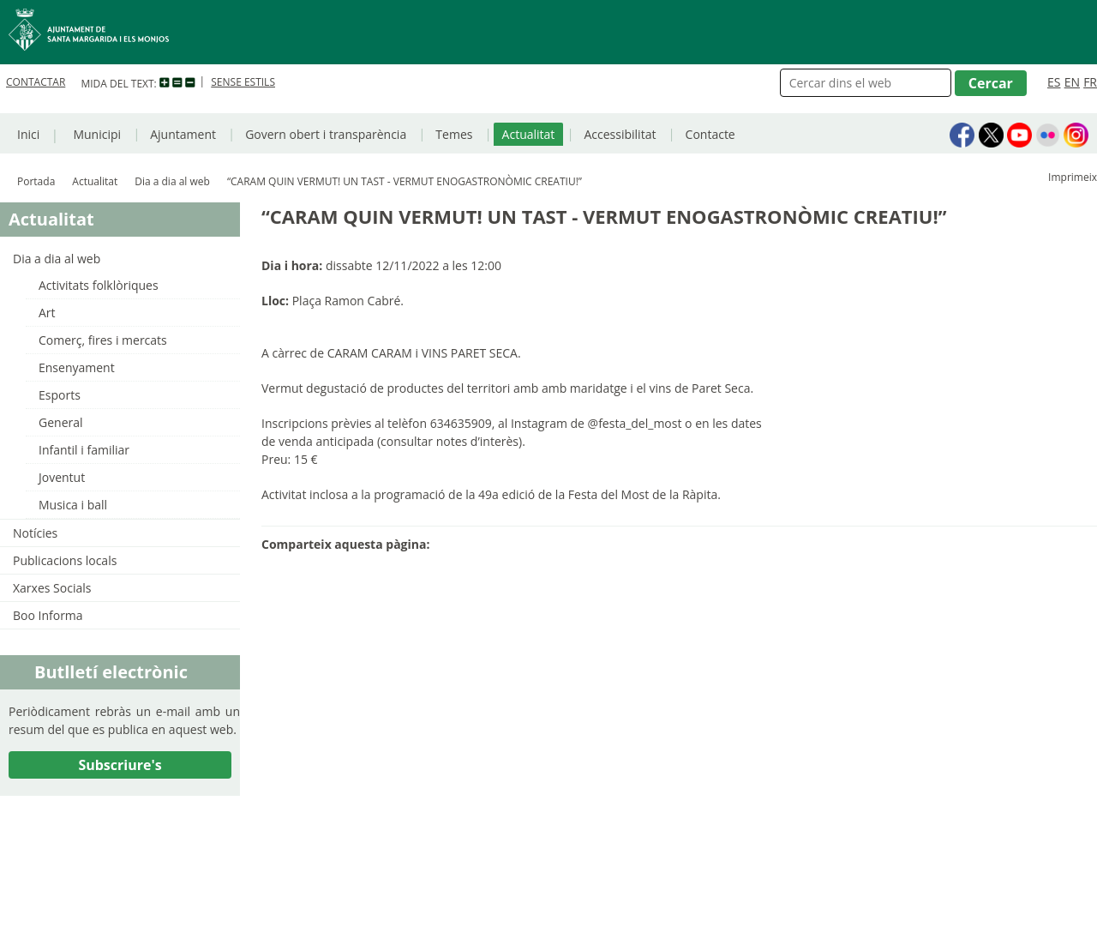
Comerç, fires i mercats (103, 340)
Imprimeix (1072, 177)
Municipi (97, 134)
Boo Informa (48, 615)
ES (1053, 82)
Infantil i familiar (84, 450)
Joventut (62, 477)
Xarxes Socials (52, 588)
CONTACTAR (35, 82)
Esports (60, 395)
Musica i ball (73, 505)
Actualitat (528, 134)
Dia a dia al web (172, 181)
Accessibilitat (620, 134)
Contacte (710, 134)
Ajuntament (183, 134)
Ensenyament (77, 367)
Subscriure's (119, 764)
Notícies (35, 533)
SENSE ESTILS (243, 82)
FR (1090, 82)
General (61, 422)
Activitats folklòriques (99, 285)
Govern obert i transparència (325, 134)
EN (1072, 82)
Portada (36, 181)
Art (47, 312)
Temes (453, 134)
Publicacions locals (65, 560)
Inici (28, 134)
